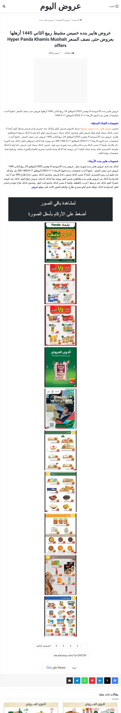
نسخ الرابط (42, 655)
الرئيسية (77, 20)
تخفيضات (113, 115)
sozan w (68, 53)
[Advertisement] (60, 80)
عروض (34, 187)
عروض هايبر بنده (46, 20)
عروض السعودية (63, 20)
